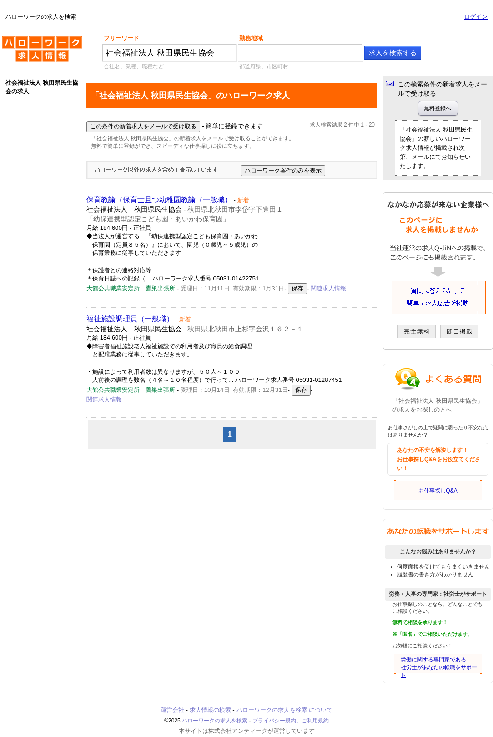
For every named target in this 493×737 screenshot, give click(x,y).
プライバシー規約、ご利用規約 (290, 720)
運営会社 (172, 710)
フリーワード (121, 38)
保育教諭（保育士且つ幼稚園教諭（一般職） (159, 199)
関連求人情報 (328, 288)
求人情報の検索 (210, 710)
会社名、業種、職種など (134, 66)
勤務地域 (251, 38)
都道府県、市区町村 (263, 66)
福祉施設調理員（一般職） (130, 319)
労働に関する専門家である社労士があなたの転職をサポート (439, 667)
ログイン (476, 16)
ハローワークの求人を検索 (42, 52)
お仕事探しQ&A (437, 491)
